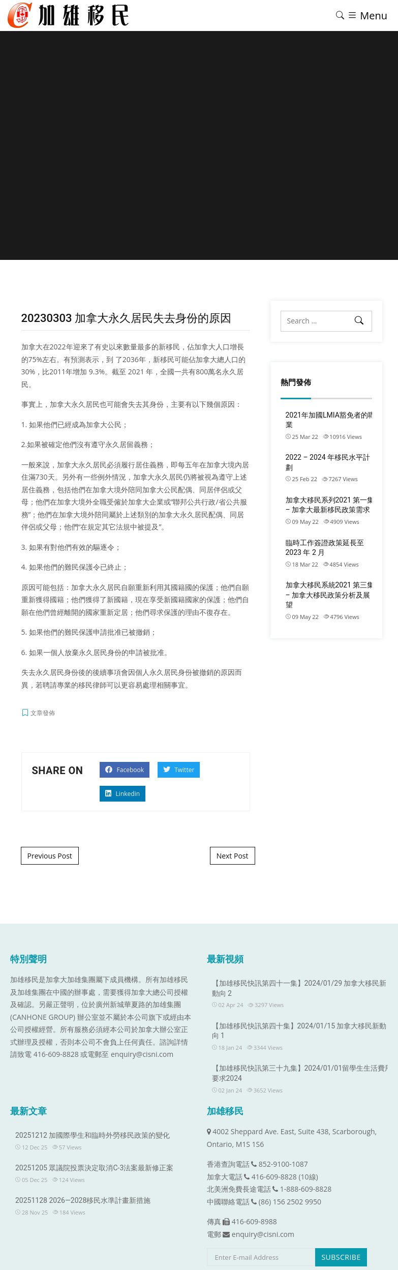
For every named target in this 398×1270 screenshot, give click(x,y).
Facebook (124, 769)
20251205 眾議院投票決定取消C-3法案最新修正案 (94, 1168)
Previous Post (49, 856)
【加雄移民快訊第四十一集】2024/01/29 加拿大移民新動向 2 (299, 988)
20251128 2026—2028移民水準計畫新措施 (82, 1200)
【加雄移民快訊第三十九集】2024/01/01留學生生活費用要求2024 (302, 1073)
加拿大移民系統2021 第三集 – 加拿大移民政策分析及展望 (330, 595)
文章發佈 (42, 712)
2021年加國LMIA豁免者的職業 (330, 420)
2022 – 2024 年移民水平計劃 (328, 462)
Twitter (178, 769)
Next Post (233, 856)
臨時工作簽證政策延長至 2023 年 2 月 (325, 548)
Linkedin (122, 793)
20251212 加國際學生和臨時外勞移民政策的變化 (92, 1135)
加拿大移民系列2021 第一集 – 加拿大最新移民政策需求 (330, 505)
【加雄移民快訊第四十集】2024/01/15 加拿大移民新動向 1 (299, 1031)
